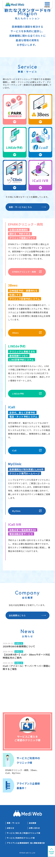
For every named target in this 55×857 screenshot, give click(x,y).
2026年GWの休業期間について (19, 646)
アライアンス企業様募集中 (18, 843)
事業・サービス (13, 823)
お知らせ (10, 828)
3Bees (15, 332)
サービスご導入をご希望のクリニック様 (23, 833)
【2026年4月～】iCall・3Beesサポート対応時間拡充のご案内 (26, 656)
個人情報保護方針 (37, 843)
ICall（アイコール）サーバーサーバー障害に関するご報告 (26, 667)
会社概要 (32, 823)
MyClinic (16, 510)
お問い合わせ (34, 828)
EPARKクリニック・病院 (24, 271)
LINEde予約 (18, 393)
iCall (14, 450)
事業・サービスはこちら (20, 207)
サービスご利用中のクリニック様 (21, 838)
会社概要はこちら (17, 615)
